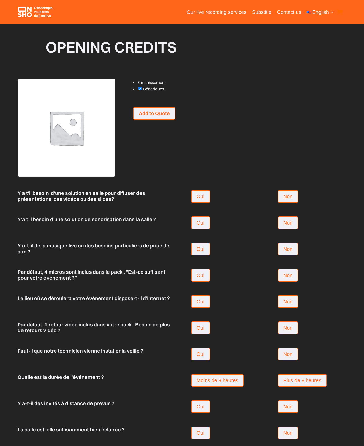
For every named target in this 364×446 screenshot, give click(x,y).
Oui (200, 196)
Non (288, 196)
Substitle (261, 12)
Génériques (151, 88)
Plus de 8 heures (302, 380)
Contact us (289, 12)
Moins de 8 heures (217, 380)
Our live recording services (216, 12)
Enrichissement (151, 82)
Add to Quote (154, 113)
